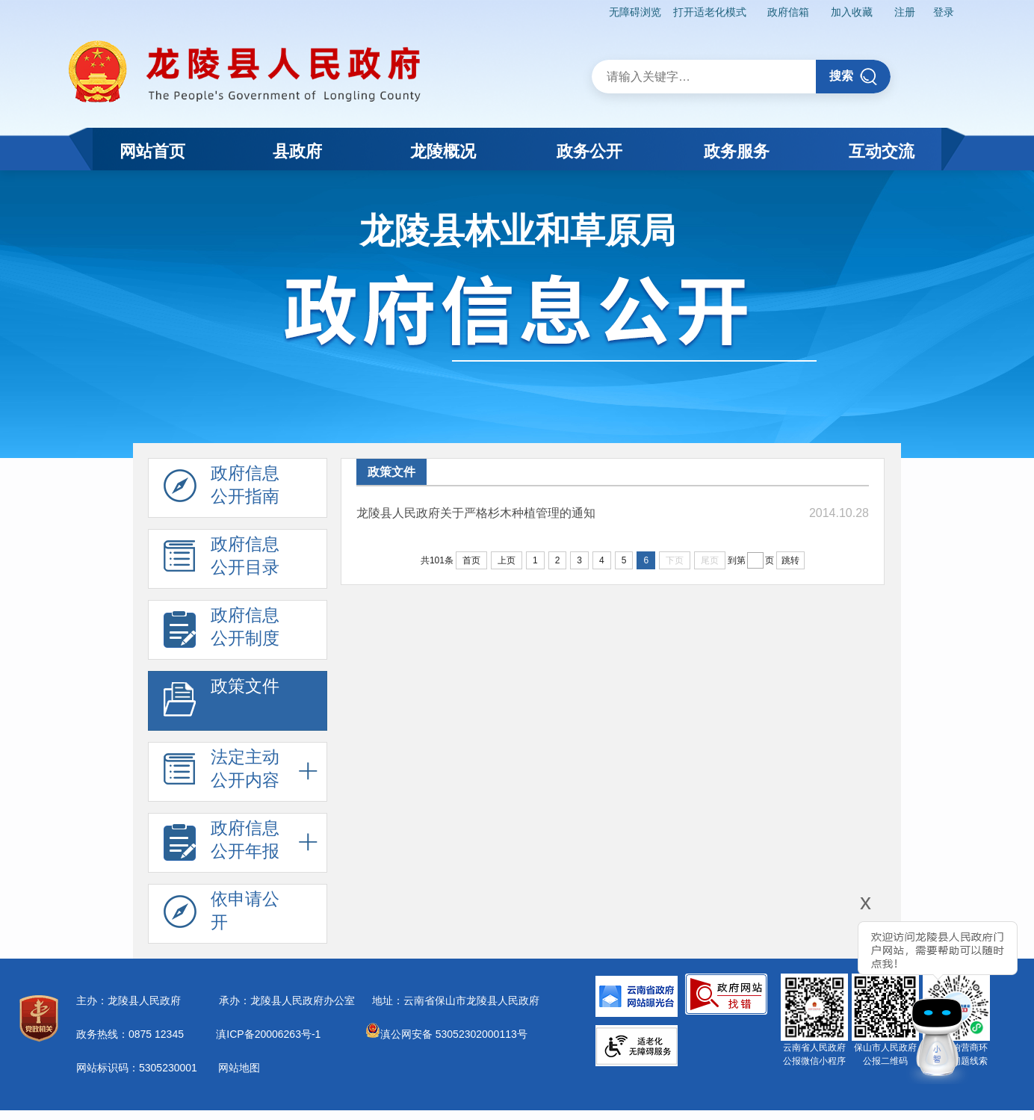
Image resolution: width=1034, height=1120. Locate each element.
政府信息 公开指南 (221, 488)
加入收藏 (852, 12)
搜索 (853, 76)
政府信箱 (788, 12)
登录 (943, 12)
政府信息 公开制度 (221, 630)
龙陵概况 (443, 151)
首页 (471, 560)
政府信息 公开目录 (221, 559)
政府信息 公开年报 (221, 843)
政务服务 (737, 151)
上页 (507, 560)
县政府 (297, 151)
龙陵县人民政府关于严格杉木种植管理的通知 (475, 513)
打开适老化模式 (709, 12)
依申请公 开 (221, 914)
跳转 (790, 560)
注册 (904, 12)
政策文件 (221, 701)
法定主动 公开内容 (221, 772)
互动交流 (881, 151)
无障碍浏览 (635, 12)
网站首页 (152, 151)
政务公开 (589, 151)
